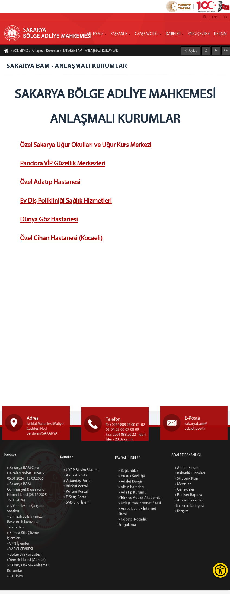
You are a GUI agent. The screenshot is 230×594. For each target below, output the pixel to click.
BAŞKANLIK (119, 34)
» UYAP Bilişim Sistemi (79, 519)
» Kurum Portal (74, 540)
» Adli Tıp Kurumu (131, 555)
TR (225, 17)
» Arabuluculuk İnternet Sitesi (136, 574)
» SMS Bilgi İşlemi (76, 551)
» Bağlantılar (127, 533)
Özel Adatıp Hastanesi (50, 184)
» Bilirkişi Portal (74, 535)
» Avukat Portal (74, 524)
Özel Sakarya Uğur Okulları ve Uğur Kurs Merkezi (85, 146)
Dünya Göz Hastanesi (49, 221)
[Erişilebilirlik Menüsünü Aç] (220, 570)
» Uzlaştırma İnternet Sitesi (138, 566)
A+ (226, 49)
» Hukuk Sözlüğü (130, 539)
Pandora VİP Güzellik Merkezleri (62, 165)
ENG (215, 17)
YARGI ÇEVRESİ (199, 34)
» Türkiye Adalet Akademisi (138, 560)
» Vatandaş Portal (76, 529)
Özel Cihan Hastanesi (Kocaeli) (61, 240)
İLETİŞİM (220, 34)
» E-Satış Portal (74, 546)
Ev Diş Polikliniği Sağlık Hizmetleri (66, 203)
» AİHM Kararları (130, 549)
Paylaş (192, 49)
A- (215, 49)
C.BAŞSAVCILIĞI (146, 34)
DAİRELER (173, 34)
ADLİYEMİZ (95, 34)
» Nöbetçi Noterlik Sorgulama (131, 584)
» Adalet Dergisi (130, 544)
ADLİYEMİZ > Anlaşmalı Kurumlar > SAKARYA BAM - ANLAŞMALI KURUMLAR (64, 52)
